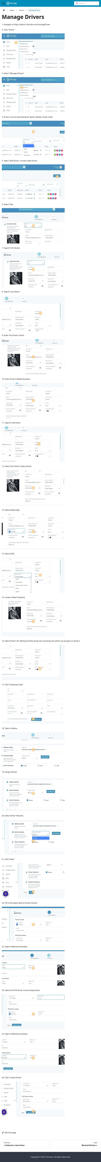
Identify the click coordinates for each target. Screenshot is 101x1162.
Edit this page (9, 1132)
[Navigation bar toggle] (3, 3)
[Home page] (4, 10)
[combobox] (86, 3)
